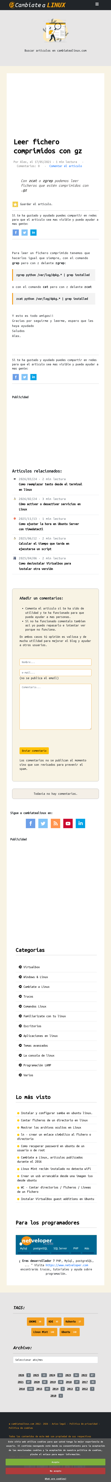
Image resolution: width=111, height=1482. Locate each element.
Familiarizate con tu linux (42, 1016)
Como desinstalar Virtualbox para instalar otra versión (45, 566)
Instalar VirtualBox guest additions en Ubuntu (57, 1199)
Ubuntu (70, 1333)
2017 (85, 1382)
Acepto (55, 1462)
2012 (85, 1388)
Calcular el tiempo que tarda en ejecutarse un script (44, 546)
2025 (36, 1375)
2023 (68, 1375)
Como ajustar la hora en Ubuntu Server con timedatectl (49, 526)
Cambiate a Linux (34, 986)
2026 (21, 1375)
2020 (37, 1382)
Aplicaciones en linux (38, 1035)
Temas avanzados (33, 1045)
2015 (39, 1388)
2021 (21, 1382)
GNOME (37, 1322)
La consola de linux (36, 1055)
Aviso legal (59, 1423)
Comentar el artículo (65, 166)
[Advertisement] (55, 100)
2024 (52, 1375)
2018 (69, 1382)
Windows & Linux (33, 977)
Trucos (26, 996)
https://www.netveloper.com (67, 1265)
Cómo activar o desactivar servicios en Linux (50, 506)
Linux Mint (45, 1333)
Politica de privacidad (83, 1423)
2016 (22, 1388)
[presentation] (47, 740)
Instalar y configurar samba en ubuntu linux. (57, 1113)
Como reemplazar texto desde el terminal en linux (50, 487)
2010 (53, 1395)
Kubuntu (75, 1322)
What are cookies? (55, 1478)
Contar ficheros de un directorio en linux (54, 1120)
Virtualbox (29, 967)
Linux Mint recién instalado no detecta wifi (56, 1168)
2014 (55, 1388)
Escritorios (30, 1026)
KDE (55, 1322)
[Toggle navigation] (97, 5)
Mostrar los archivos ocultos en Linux (51, 1127)
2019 (53, 1382)
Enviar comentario (34, 750)
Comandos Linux (32, 1006)
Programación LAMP (35, 1065)
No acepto (55, 1471)
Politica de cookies (21, 1428)
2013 (70, 1388)
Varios (26, 1075)
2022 (84, 1375)
